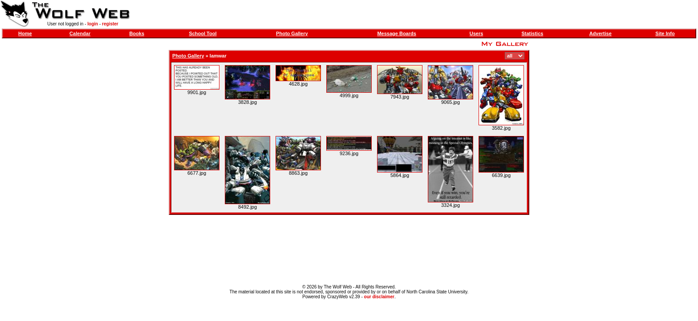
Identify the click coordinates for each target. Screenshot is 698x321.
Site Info (664, 33)
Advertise (600, 33)
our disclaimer (379, 296)
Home (25, 33)
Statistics (532, 33)
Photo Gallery (292, 33)
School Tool (202, 33)
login (92, 23)
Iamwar (218, 55)
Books (136, 33)
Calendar (79, 33)
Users (476, 33)
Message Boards (396, 33)
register (110, 23)
